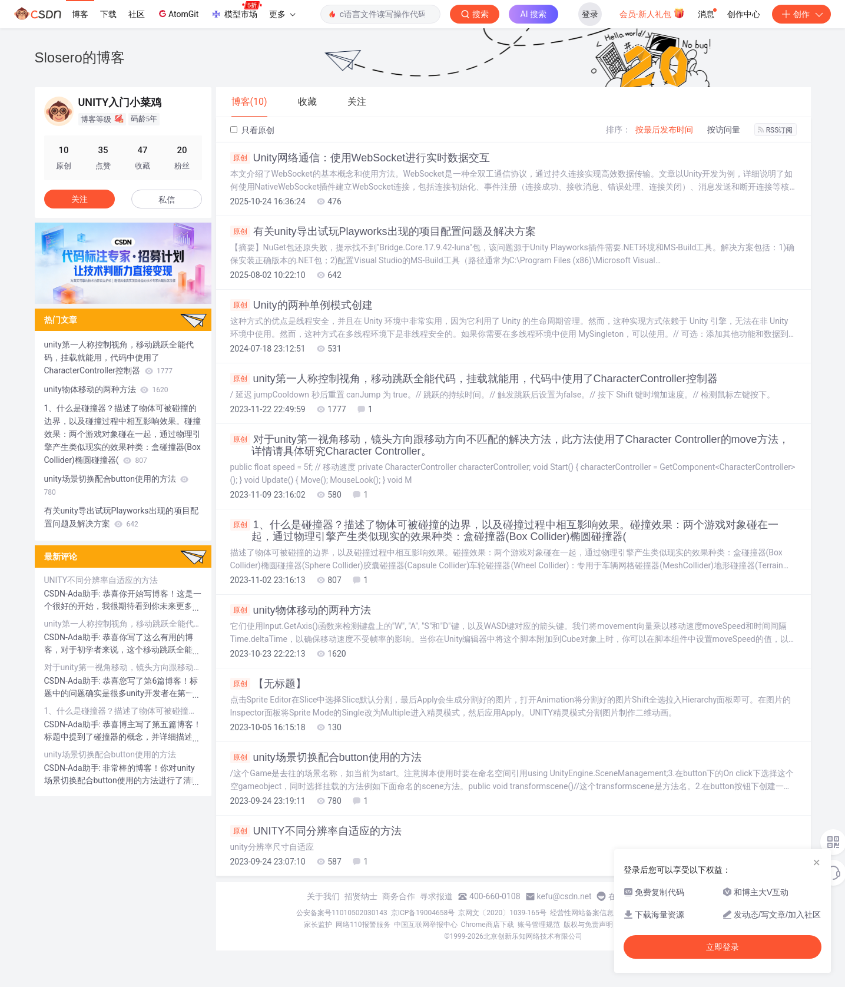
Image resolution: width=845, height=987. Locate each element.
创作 (801, 14)
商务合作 (398, 896)
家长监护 (318, 924)
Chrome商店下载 (487, 924)
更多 (282, 14)
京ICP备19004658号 (423, 913)
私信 (166, 199)
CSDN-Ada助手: (73, 593)
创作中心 (743, 14)
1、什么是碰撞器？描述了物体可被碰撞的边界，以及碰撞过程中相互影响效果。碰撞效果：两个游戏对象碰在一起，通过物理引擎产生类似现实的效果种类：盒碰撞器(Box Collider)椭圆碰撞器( (504, 530)
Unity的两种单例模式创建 (301, 305)
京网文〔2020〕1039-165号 (502, 913)
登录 (590, 14)
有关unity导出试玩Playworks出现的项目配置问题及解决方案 (383, 231)
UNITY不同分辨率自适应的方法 (316, 831)
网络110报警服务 (363, 924)
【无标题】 (268, 684)
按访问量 (723, 129)
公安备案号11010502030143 (341, 913)
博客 (80, 14)
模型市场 (236, 10)
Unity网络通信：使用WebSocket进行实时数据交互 (360, 158)
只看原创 (252, 130)
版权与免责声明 (588, 924)
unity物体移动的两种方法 (300, 610)
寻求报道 (436, 896)
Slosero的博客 (80, 57)
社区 (136, 14)
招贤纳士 (360, 896)
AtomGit (177, 14)
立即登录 (722, 947)
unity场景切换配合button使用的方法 (326, 757)
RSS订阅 (775, 130)
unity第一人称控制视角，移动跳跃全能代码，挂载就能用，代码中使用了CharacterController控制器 (474, 379)
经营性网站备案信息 (582, 913)
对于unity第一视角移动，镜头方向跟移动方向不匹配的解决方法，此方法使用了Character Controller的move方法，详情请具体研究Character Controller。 (509, 445)
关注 (79, 199)
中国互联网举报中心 (426, 924)
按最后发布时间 (664, 129)
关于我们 (323, 896)
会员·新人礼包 (652, 13)
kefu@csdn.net (564, 896)
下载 (108, 14)
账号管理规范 (539, 924)
